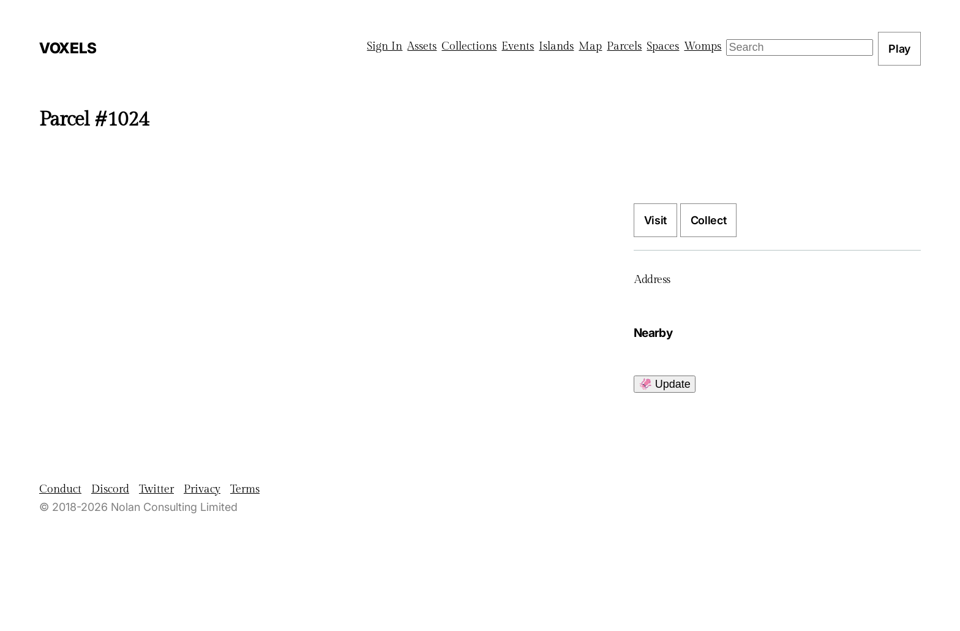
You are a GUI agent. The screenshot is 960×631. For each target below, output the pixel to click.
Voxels (68, 48)
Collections (469, 46)
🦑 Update (665, 384)
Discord (110, 489)
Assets (422, 46)
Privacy (202, 489)
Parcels (624, 46)
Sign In (384, 46)
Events (517, 46)
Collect (708, 220)
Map (590, 46)
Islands (556, 46)
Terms (245, 489)
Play (899, 48)
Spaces (663, 46)
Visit (655, 220)
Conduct (60, 489)
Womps (702, 46)
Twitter (156, 489)
